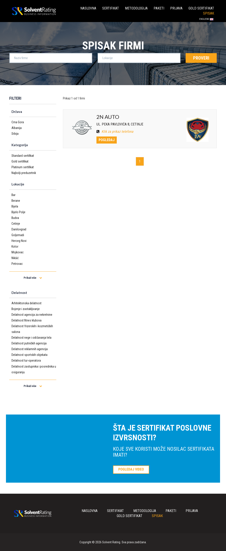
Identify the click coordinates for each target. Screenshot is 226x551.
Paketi (159, 8)
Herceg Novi (18, 241)
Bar (13, 195)
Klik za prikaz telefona (114, 131)
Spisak (208, 13)
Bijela (14, 206)
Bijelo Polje (18, 212)
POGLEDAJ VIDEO (131, 469)
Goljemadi (17, 235)
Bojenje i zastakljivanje (25, 309)
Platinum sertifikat (22, 167)
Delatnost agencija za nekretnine (31, 314)
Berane (15, 200)
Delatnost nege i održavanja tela (31, 337)
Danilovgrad (18, 229)
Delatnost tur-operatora (26, 360)
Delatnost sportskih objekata (29, 355)
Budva (15, 218)
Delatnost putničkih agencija (29, 343)
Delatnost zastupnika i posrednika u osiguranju (33, 369)
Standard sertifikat (22, 155)
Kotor (14, 246)
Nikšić (15, 258)
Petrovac (17, 263)
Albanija (16, 128)
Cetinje (15, 223)
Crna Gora (17, 122)
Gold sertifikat (201, 8)
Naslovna (88, 8)
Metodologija (136, 8)
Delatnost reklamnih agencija (29, 349)
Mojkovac (17, 252)
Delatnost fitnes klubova (26, 320)
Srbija (15, 133)
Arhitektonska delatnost (26, 303)
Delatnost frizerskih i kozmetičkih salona (32, 329)
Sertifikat (110, 8)
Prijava (176, 8)
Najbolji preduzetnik (23, 173)
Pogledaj (107, 140)
